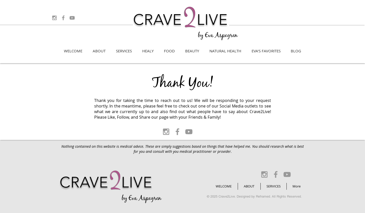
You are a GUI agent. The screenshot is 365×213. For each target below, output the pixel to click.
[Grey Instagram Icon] (54, 18)
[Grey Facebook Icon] (63, 18)
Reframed (263, 196)
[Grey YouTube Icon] (72, 18)
